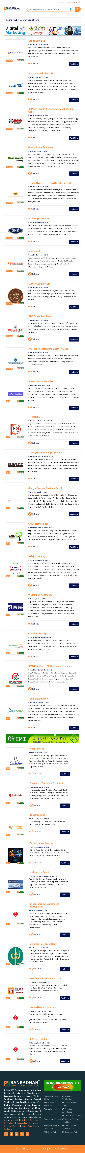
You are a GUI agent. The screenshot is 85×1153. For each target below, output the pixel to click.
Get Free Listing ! (68, 2)
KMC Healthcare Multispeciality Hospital (50, 666)
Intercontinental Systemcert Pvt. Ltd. (48, 348)
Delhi (23, 1120)
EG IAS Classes (36, 417)
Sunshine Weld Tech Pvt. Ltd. (44, 73)
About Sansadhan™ (71, 1115)
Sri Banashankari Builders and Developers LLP (44, 905)
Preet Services (36, 748)
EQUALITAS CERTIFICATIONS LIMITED (49, 183)
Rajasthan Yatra (37, 815)
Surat (23, 1126)
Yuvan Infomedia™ (39, 1149)
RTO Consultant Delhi (39, 316)
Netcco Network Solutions (42, 1007)
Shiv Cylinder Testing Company (45, 452)
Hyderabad (8, 1123)
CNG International (38, 523)
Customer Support (53, 1119)
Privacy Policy (50, 1132)
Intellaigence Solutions (40, 872)
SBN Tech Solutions (39, 1039)
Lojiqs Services (36, 40)
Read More (74, 64)
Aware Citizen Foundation (42, 381)
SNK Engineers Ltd (38, 218)
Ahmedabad (22, 1123)
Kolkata (7, 1126)
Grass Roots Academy (40, 147)
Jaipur (36, 1126)
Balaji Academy (36, 556)
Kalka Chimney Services (41, 843)
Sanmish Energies (38, 698)
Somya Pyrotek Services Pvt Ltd (45, 488)
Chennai (34, 1123)
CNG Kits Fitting (37, 633)
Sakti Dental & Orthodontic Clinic (45, 978)
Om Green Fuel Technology (43, 944)
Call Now (33, 64)
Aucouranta (34, 251)
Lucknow (8, 1129)
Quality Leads (50, 1109)
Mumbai (14, 1120)
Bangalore (34, 1120)
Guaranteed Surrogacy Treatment (46, 783)
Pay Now (63, 1087)
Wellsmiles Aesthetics (40, 595)
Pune (30, 1126)
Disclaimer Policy (70, 1132)
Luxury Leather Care (39, 283)
